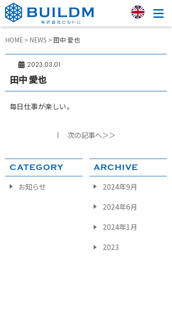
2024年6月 (120, 207)
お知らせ (32, 186)
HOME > (17, 39)
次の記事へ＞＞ (91, 135)
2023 (111, 247)
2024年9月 (120, 186)
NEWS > (41, 39)
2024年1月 (120, 227)
